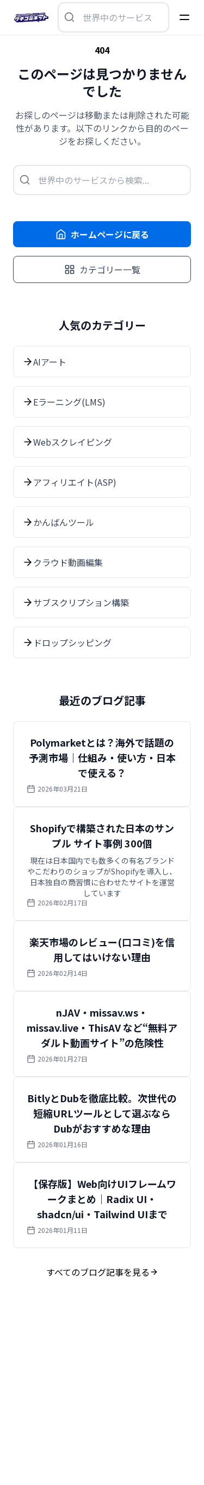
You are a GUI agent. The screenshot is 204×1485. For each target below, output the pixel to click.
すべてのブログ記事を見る (102, 1271)
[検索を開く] (113, 17)
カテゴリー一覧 (102, 269)
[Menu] (184, 17)
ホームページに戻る (102, 234)
